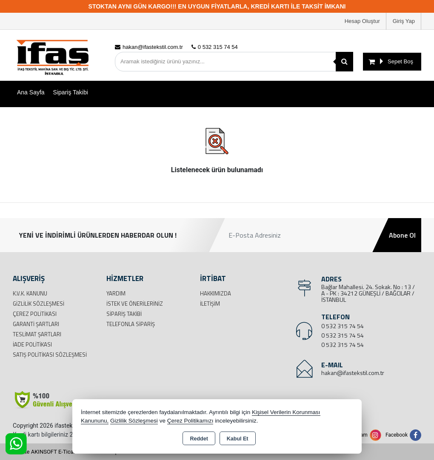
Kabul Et (237, 439)
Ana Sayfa (31, 92)
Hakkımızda (215, 293)
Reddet (199, 439)
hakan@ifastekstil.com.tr (352, 372)
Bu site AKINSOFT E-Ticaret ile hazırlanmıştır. (68, 452)
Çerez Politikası (35, 314)
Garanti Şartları (36, 324)
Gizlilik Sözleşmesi (38, 303)
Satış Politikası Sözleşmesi (50, 354)
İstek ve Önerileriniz (134, 303)
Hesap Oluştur (362, 21)
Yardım (116, 293)
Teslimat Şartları (37, 334)
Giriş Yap (404, 21)
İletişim (210, 303)
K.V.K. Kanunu (30, 293)
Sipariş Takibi (70, 92)
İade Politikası (32, 344)
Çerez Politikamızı (190, 420)
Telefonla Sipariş (130, 324)
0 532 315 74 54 (342, 325)
